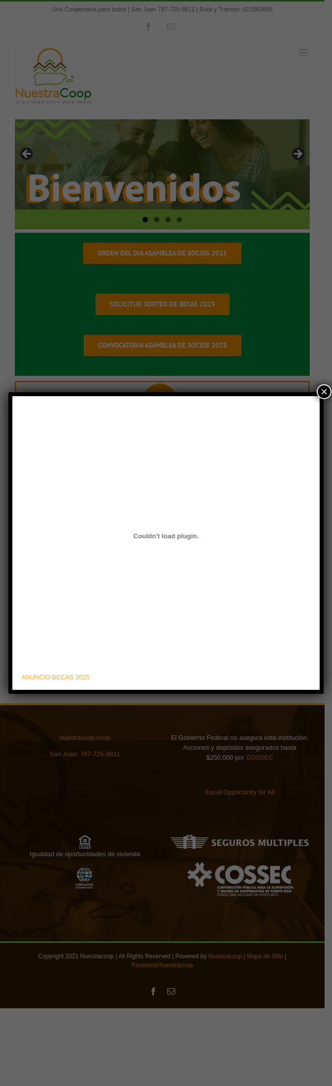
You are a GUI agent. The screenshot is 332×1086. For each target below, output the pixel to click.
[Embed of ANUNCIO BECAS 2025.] (166, 536)
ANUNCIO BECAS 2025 (55, 677)
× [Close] (324, 391)
